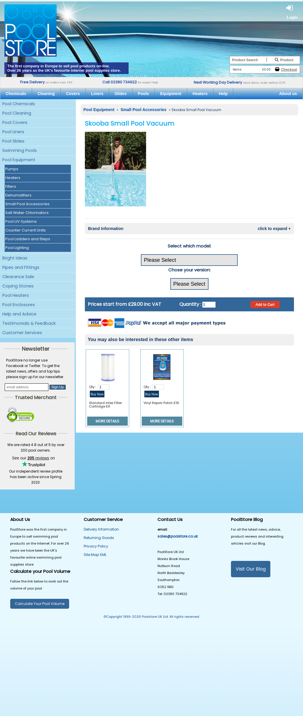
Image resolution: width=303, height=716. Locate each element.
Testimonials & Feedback (29, 323)
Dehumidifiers (18, 195)
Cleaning (46, 93)
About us (288, 93)
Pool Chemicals (18, 104)
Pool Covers (14, 122)
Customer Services (22, 333)
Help (223, 93)
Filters (10, 186)
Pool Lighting (17, 247)
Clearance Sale (18, 277)
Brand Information (189, 228)
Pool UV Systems (21, 221)
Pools (143, 93)
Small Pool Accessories (27, 203)
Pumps (11, 168)
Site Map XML (95, 554)
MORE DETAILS (107, 421)
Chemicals (16, 93)
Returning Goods (99, 537)
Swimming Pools (19, 150)
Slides (121, 93)
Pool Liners (13, 132)
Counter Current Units (25, 230)
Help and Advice (19, 314)
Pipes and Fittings (20, 267)
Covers (73, 93)
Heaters (200, 93)
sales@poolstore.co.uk (177, 536)
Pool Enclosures (18, 305)
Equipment (170, 93)
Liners (97, 93)
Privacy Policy (96, 546)
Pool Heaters (15, 295)
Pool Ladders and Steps (27, 238)
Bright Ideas (14, 258)
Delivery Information (101, 529)
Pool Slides (13, 141)
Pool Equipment (18, 160)
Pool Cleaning (16, 113)
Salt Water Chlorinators (27, 212)
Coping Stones (18, 286)
